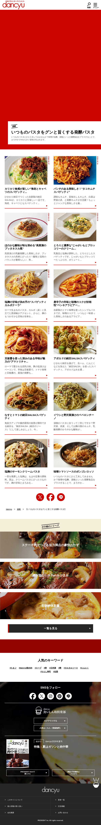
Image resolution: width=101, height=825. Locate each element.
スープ (38, 668)
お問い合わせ (63, 813)
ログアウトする (50, 721)
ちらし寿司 (46, 672)
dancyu (9, 509)
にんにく (84, 668)
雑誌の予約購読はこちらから (73, 773)
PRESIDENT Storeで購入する (27, 773)
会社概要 (10, 813)
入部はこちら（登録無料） (50, 728)
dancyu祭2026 (25, 668)
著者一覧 (61, 800)
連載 (19, 509)
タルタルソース (71, 668)
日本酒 (52, 668)
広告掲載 (61, 806)
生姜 (55, 672)
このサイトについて (15, 800)
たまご (13, 668)
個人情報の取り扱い (15, 806)
